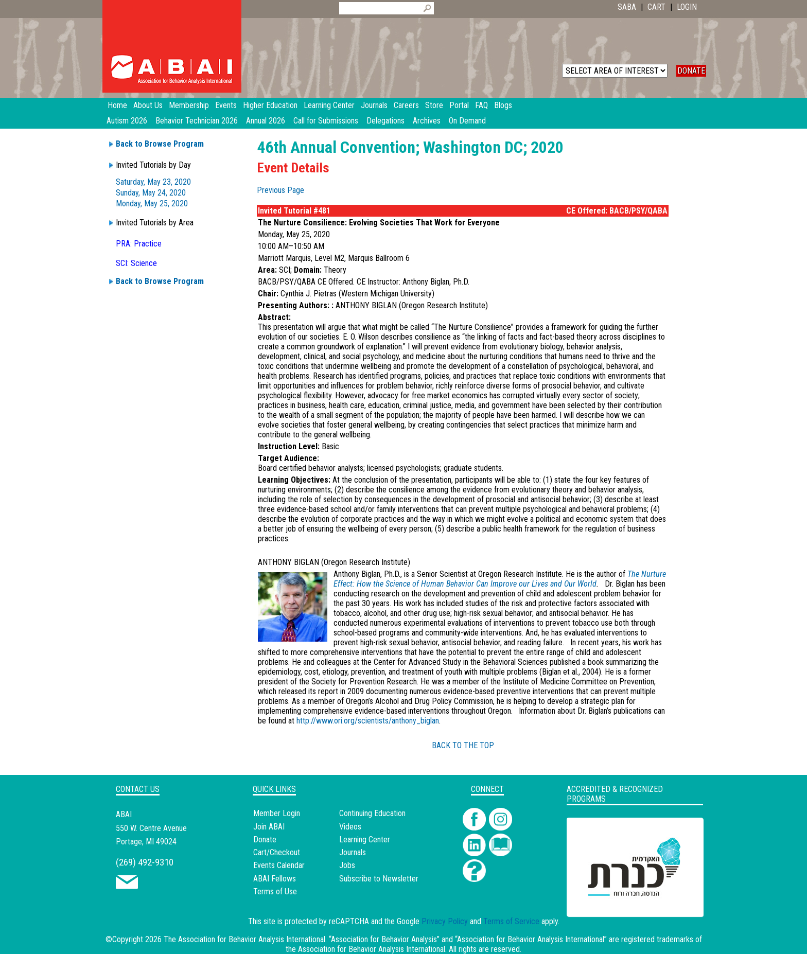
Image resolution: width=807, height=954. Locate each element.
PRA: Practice (139, 244)
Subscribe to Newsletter (378, 879)
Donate (264, 839)
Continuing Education (372, 813)
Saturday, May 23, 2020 (153, 182)
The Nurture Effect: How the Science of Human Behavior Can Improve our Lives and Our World (500, 579)
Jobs (347, 865)
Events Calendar (279, 865)
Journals (352, 852)
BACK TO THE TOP (463, 745)
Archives (427, 121)
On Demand (467, 121)
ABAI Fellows (274, 879)
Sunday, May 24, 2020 (151, 193)
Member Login (276, 813)
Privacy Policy (445, 921)
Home (117, 105)
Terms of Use (275, 891)
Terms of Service (511, 921)
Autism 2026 (127, 121)
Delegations (385, 121)
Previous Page (280, 190)
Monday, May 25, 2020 (152, 203)
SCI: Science (136, 263)
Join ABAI (269, 827)
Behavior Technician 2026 (196, 121)
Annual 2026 (265, 121)
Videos (350, 827)
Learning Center (364, 839)
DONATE (691, 71)
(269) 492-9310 (144, 862)
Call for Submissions (325, 121)
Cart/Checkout (276, 852)
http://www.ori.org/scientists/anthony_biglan (367, 721)
